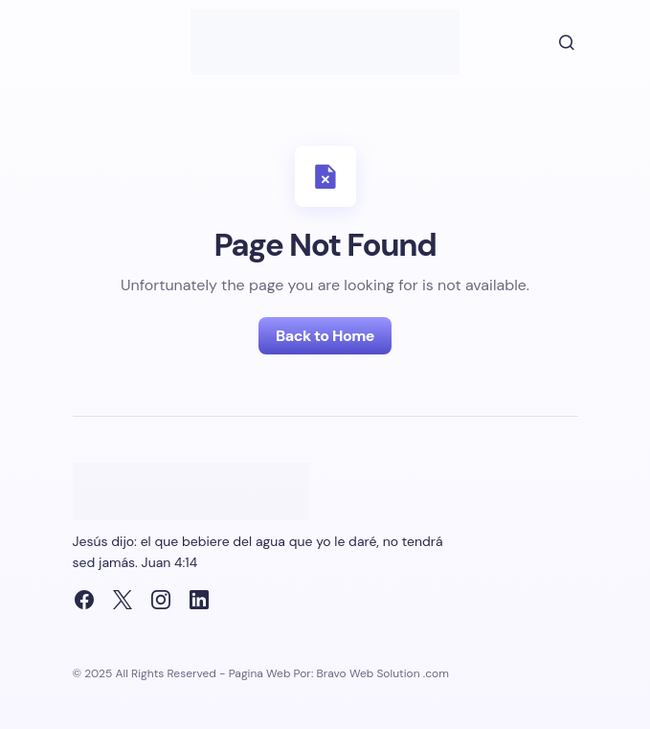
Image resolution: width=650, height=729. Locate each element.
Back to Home (325, 336)
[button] (553, 42)
